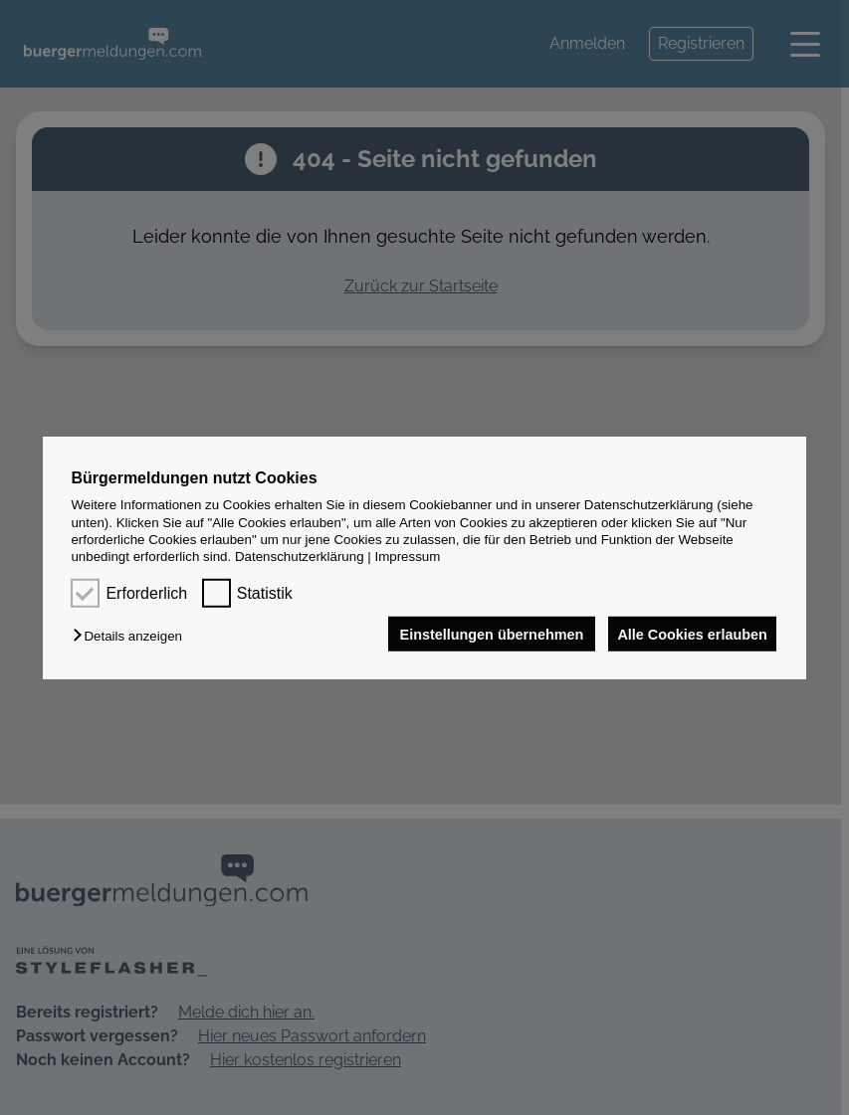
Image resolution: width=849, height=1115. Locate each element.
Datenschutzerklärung (299, 556)
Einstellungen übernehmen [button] (484, 634)
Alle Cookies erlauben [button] (689, 634)
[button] (132, 636)
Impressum (407, 556)
